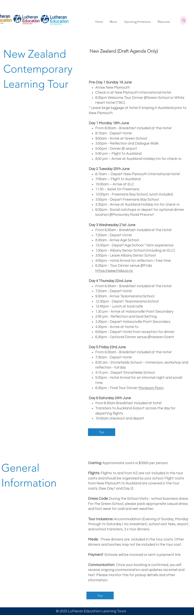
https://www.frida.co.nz (114, 271)
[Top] (101, 432)
